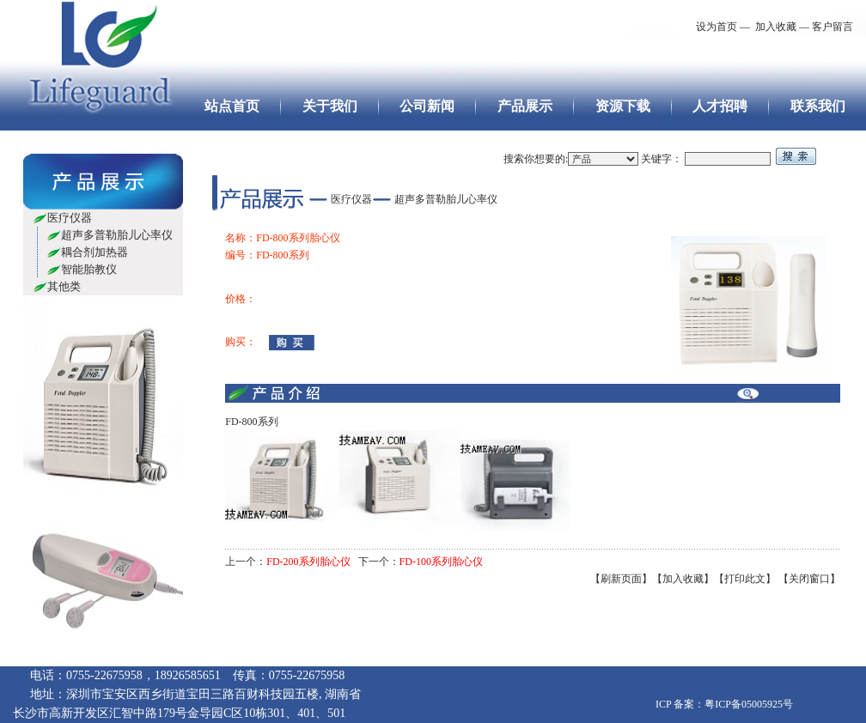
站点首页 (231, 106)
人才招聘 (719, 106)
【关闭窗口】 (809, 579)
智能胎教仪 (89, 269)
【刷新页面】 (621, 579)
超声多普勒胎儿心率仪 (117, 234)
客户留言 (832, 27)
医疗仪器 (69, 217)
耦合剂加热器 (94, 252)
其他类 (64, 286)
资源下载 (622, 106)
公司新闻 (426, 106)
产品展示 (524, 106)
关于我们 (329, 106)
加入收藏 (774, 27)
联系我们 (817, 106)
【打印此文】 (745, 579)
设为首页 (716, 27)
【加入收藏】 (683, 579)
